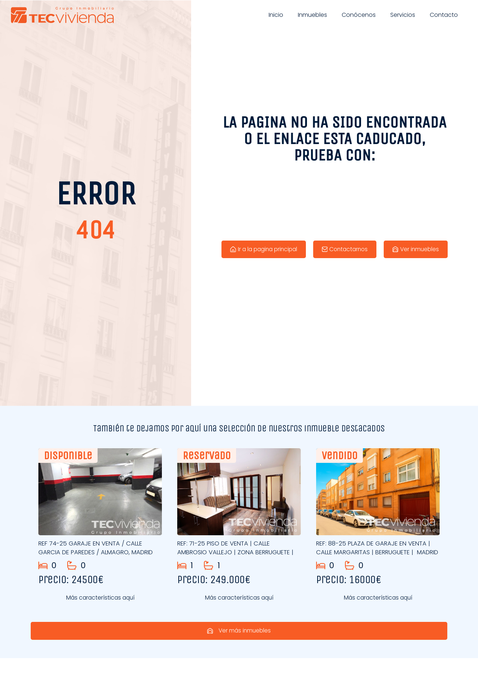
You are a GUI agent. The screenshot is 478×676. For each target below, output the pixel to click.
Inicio (276, 15)
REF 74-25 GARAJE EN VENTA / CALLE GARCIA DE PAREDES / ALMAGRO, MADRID (100, 550)
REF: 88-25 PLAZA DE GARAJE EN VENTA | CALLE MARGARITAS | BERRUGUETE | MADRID (377, 552)
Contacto (444, 15)
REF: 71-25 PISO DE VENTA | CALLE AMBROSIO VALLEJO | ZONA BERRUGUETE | (237, 552)
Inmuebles (312, 15)
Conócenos (359, 15)
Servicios (402, 15)
